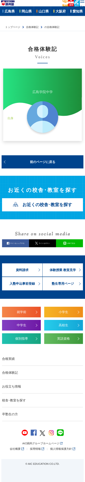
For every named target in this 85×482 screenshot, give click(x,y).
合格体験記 (10, 372)
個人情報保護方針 (62, 448)
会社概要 (17, 448)
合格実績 (8, 359)
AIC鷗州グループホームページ (42, 443)
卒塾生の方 (10, 414)
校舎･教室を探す (14, 400)
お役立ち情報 (11, 386)
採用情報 (37, 448)
